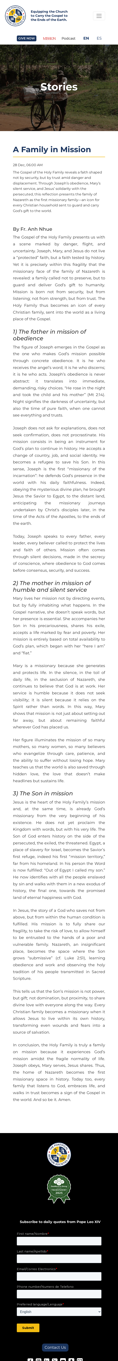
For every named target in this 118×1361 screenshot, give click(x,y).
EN (86, 38)
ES (99, 38)
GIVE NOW (26, 38)
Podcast (69, 38)
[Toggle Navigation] (99, 16)
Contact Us (55, 1347)
